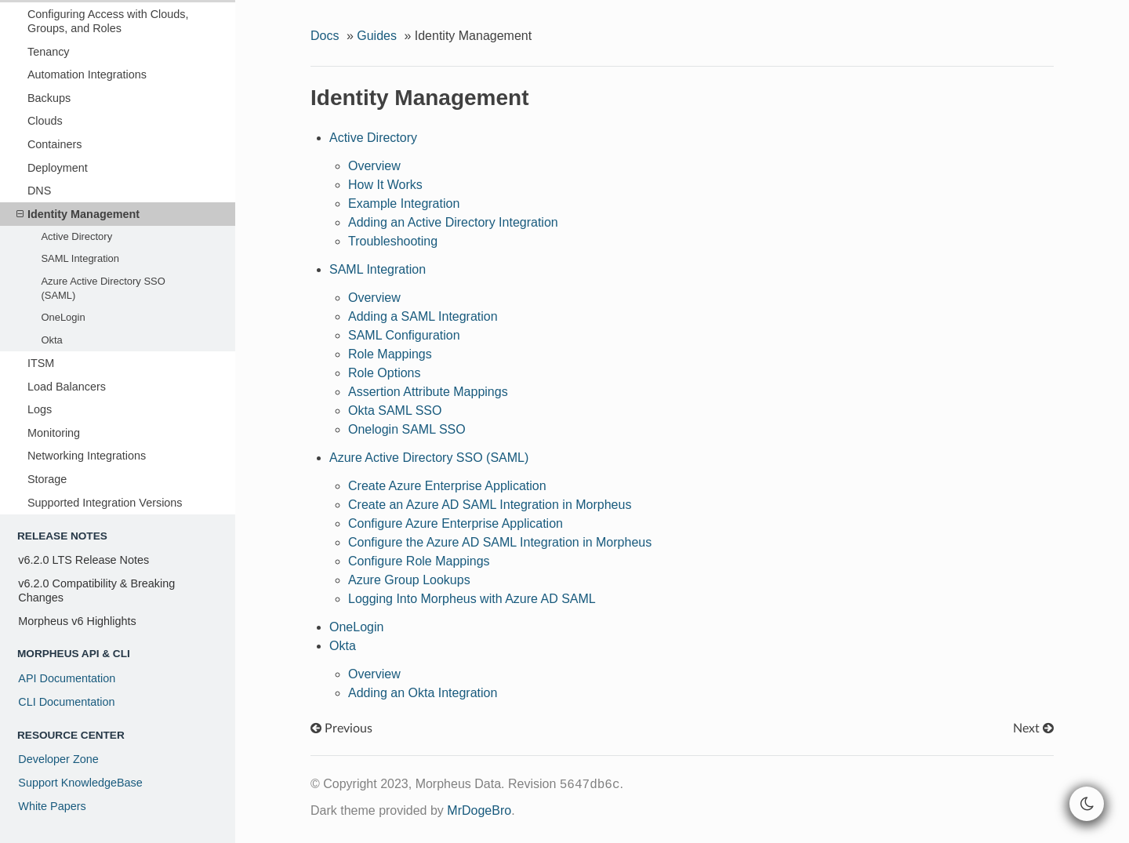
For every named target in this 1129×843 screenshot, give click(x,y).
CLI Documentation (66, 702)
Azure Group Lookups (409, 580)
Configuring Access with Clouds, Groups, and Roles (108, 21)
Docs (324, 35)
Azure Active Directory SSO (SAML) (103, 288)
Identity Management (78, 214)
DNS (39, 190)
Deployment (57, 168)
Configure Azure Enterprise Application (455, 523)
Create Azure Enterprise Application (447, 485)
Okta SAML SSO (394, 410)
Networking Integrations (86, 455)
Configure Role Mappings (419, 561)
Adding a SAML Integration (423, 316)
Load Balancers (66, 386)
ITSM (40, 363)
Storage (47, 479)
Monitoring (53, 433)
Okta (51, 340)
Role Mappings (390, 354)
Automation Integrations (87, 74)
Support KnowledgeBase (80, 782)
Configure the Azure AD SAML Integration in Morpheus (500, 542)
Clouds (45, 120)
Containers (54, 144)
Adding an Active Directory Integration (453, 222)
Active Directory (76, 236)
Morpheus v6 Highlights (77, 621)
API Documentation (66, 678)
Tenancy (48, 51)
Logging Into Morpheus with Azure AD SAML (472, 598)
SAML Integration (80, 258)
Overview (374, 166)
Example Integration (403, 203)
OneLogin (63, 317)
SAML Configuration (404, 335)
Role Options (384, 373)
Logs (39, 409)
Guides (377, 35)
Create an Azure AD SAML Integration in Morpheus (489, 504)
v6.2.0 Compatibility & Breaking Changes (96, 590)
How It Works (385, 184)
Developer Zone (58, 759)
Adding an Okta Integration (422, 692)
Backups (49, 98)
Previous (341, 728)
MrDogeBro (479, 810)
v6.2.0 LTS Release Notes (83, 560)
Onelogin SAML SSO (407, 429)
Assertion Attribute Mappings (428, 391)
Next (1033, 728)
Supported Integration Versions (105, 502)
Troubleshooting (392, 241)
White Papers (51, 806)
